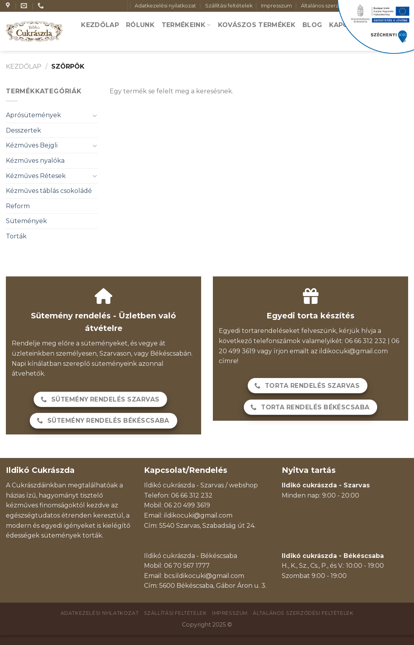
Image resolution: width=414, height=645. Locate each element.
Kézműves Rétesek (36, 176)
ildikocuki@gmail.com (353, 351)
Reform (18, 206)
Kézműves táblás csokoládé (49, 190)
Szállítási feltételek (228, 6)
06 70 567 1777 (187, 565)
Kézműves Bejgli (32, 145)
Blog (312, 25)
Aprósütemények (33, 115)
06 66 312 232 (191, 495)
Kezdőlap (100, 25)
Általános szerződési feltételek (303, 613)
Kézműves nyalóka (35, 160)
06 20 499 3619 (187, 505)
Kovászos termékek (256, 25)
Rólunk (140, 25)
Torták (16, 236)
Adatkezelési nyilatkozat (165, 6)
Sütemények (26, 221)
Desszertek (23, 130)
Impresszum (276, 6)
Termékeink (186, 25)
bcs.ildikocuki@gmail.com (204, 576)
